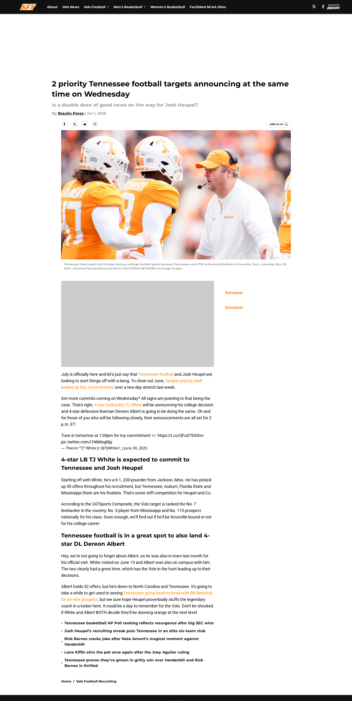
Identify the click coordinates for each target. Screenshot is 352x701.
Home (66, 681)
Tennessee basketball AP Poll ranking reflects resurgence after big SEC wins (139, 623)
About (52, 7)
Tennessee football (155, 374)
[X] (314, 6)
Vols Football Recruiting (96, 681)
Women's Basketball (167, 7)
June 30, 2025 (135, 448)
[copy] (95, 124)
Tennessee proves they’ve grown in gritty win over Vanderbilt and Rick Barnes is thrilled (133, 663)
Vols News (70, 7)
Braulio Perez (71, 113)
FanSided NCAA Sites (208, 7)
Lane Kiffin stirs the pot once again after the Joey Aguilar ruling (126, 652)
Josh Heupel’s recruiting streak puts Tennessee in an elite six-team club (134, 631)
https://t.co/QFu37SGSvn (180, 435)
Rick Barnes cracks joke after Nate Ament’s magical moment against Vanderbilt (131, 642)
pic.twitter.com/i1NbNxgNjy (86, 441)
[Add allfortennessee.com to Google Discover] (279, 124)
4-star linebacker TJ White (118, 404)
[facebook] (323, 6)
